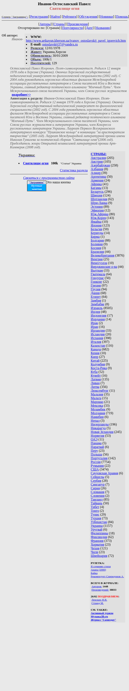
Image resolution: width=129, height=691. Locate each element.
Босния (96, 248)
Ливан (95, 383)
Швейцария (99, 556)
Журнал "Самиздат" (103, 619)
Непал (95, 420)
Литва (95, 387)
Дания (95, 293)
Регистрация (39, 16)
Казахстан (98, 345)
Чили (94, 552)
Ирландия (98, 330)
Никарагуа (98, 428)
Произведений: (100, 589)
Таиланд (97, 499)
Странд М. (98, 603)
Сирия (95, 488)
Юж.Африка (99, 214)
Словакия (97, 492)
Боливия (97, 244)
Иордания (98, 319)
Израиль (97, 308)
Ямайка (96, 221)
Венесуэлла (99, 263)
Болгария (97, 240)
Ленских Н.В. (99, 599)
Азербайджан (100, 165)
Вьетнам (97, 270)
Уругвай (96, 529)
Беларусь (97, 191)
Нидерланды (100, 424)
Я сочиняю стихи (101, 566)
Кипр (94, 357)
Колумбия (98, 364)
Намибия (97, 417)
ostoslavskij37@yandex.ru (60, 44)
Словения (98, 495)
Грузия (96, 289)
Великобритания (103, 255)
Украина (97, 525)
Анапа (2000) (98, 569)
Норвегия (97, 435)
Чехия (95, 548)
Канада (96, 349)
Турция (96, 518)
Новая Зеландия (102, 432)
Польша (96, 454)
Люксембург (100, 390)
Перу (94, 450)
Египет (96, 296)
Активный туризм (102, 613)
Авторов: (97, 586)
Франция (97, 540)
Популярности (72, 28)
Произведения (78, 24)
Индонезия (98, 315)
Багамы (96, 188)
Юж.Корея (98, 218)
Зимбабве (97, 304)
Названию (103, 28)
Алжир (96, 173)
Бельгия (96, 229)
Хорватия (97, 544)
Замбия (96, 300)
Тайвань (96, 503)
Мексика (97, 405)
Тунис (95, 514)
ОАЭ (94, 439)
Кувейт (96, 375)
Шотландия (99, 199)
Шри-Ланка (99, 203)
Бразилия (97, 251)
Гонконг (96, 281)
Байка (94, 573)
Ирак (94, 323)
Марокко (97, 402)
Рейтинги (69, 16)
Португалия (99, 458)
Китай (95, 360)
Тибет (95, 507)
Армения (97, 180)
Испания (97, 338)
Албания (97, 169)
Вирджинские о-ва (104, 266)
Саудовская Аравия (104, 473)
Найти (55, 16)
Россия (96, 462)
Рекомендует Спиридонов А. (107, 576)
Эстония (97, 206)
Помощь (122, 16)
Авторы (45, 24)
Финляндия (99, 537)
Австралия (98, 158)
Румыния (97, 465)
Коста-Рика (99, 368)
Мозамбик (98, 409)
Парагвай (97, 447)
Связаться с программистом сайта (49, 178)
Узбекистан (99, 522)
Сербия (96, 480)
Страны (59, 24)
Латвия (96, 379)
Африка (96, 184)
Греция (96, 285)
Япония (96, 225)
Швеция (96, 195)
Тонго (95, 510)
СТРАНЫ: (99, 154)
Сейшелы (97, 477)
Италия (96, 342)
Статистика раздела (74, 170)
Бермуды (97, 233)
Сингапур (98, 484)
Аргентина (98, 176)
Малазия (97, 394)
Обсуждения (88, 16)
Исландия (98, 334)
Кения (95, 353)
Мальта (96, 398)
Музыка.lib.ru (99, 616)
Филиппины (99, 533)
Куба (94, 372)
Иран (94, 327)
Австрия (97, 161)
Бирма (95, 236)
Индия (95, 311)
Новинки (106, 16)
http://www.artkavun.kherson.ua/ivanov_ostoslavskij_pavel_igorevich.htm (76, 40)
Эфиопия (97, 210)
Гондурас (97, 278)
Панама (96, 443)
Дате (89, 28)
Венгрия (97, 259)
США (95, 469)
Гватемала (98, 274)
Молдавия (98, 413)
